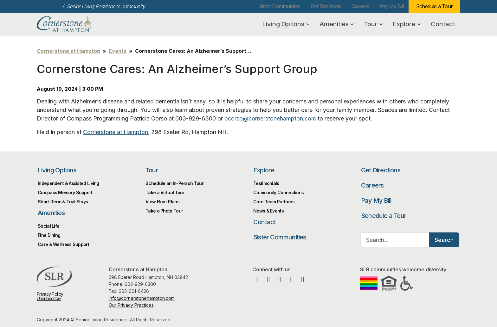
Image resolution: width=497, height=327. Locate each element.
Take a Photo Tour (164, 210)
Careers (360, 6)
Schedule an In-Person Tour (174, 183)
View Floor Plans (162, 201)
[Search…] (394, 239)
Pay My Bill (391, 6)
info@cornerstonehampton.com (142, 298)
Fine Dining (49, 235)
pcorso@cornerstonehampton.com (270, 118)
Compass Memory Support (65, 192)
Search (444, 240)
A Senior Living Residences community (103, 6)
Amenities (337, 24)
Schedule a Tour (434, 6)
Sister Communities (279, 6)
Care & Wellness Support (63, 244)
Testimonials (266, 183)
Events (117, 51)
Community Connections (278, 192)
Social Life (48, 226)
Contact (443, 24)
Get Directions (326, 6)
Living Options (285, 24)
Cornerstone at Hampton (71, 24)
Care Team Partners (273, 201)
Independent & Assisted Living (68, 183)
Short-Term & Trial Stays (63, 201)
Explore (407, 24)
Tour (373, 24)
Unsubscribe (49, 298)
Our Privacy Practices (131, 305)
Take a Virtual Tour (164, 192)
